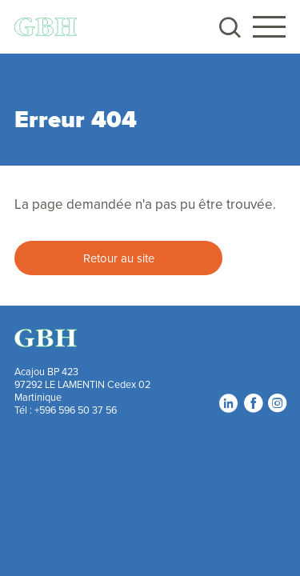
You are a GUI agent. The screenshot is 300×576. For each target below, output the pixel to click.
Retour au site (118, 258)
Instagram (277, 402)
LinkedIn (228, 402)
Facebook (253, 402)
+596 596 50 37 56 (75, 409)
